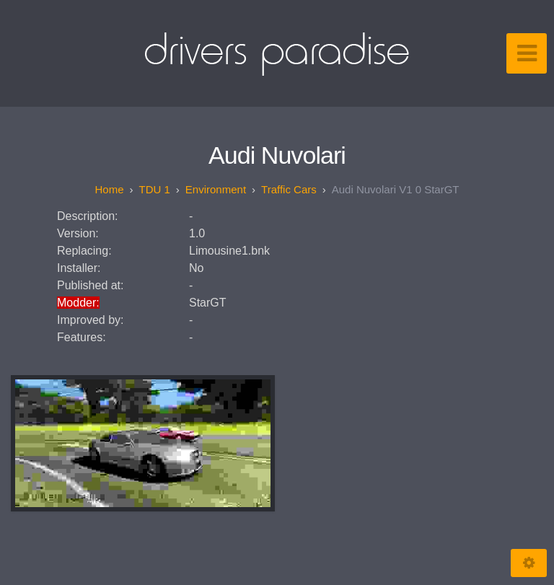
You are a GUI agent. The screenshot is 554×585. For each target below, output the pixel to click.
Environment (215, 189)
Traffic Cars (289, 189)
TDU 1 (154, 189)
